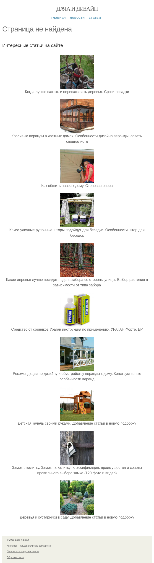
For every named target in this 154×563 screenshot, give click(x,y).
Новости (77, 17)
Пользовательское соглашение (35, 546)
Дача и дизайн (77, 8)
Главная (58, 17)
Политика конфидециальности (23, 551)
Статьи (95, 17)
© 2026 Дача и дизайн (18, 540)
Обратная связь (15, 557)
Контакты (12, 546)
